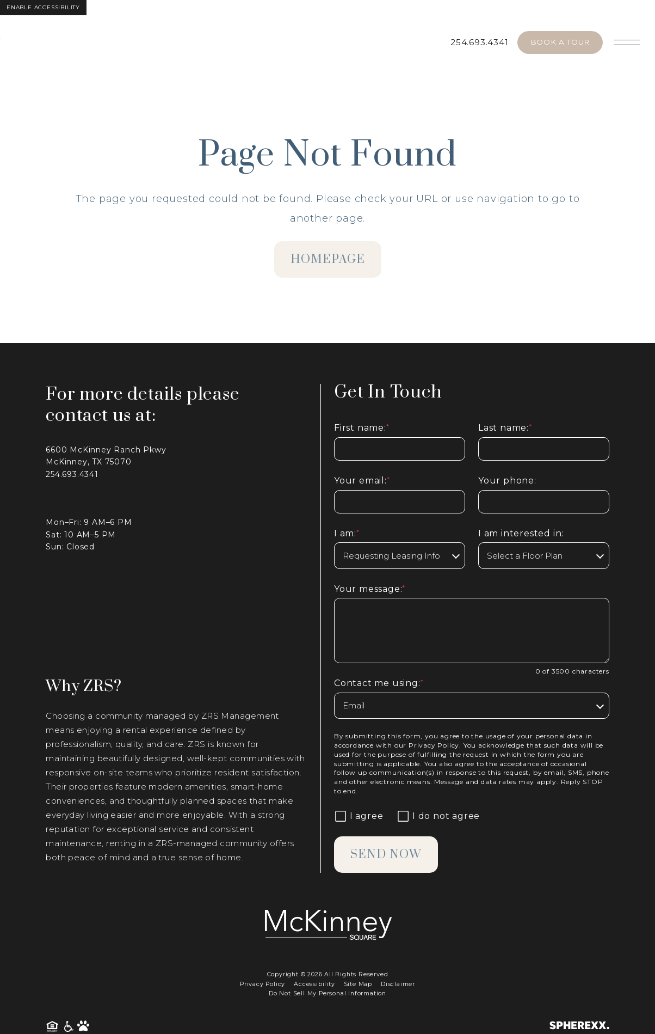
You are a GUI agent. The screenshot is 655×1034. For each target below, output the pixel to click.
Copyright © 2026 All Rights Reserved (327, 974)
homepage (328, 259)
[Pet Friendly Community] (83, 1026)
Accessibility (314, 984)
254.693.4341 (479, 42)
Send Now (386, 854)
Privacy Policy (434, 745)
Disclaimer (398, 984)
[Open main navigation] (626, 42)
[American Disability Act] (69, 1026)
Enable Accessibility (43, 7)
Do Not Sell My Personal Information (327, 993)
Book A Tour (560, 42)
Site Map (358, 984)
